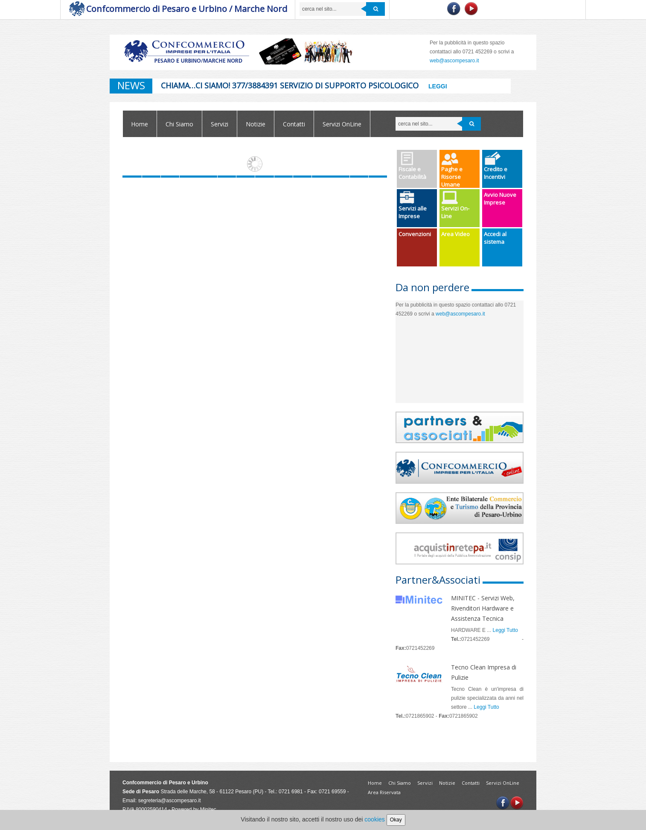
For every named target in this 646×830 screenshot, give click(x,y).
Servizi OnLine (342, 124)
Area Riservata (384, 792)
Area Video (455, 234)
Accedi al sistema (495, 237)
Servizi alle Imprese (413, 205)
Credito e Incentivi (495, 166)
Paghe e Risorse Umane (452, 170)
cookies (374, 819)
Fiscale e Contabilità (412, 166)
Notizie (255, 124)
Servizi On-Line (455, 205)
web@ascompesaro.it (454, 61)
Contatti (294, 124)
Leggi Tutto (505, 630)
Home (139, 124)
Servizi (219, 124)
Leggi (437, 86)
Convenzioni (415, 234)
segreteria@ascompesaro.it (169, 801)
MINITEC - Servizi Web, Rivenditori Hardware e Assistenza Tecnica (483, 608)
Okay (396, 820)
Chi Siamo (179, 124)
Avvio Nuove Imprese (500, 198)
